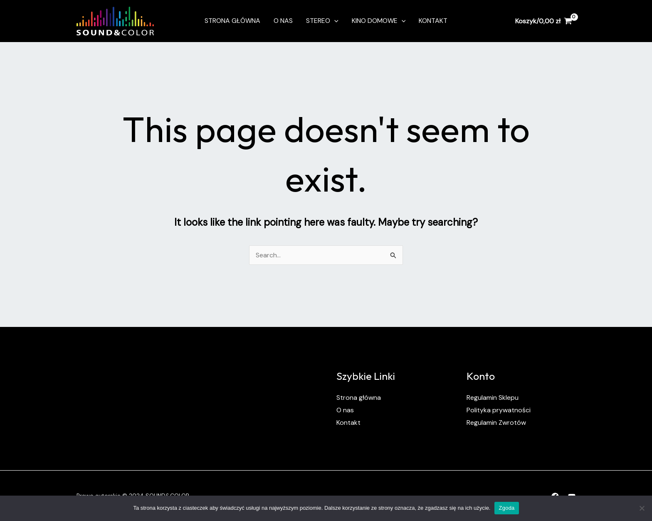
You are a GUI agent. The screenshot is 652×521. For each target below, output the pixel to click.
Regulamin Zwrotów (496, 422)
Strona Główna (232, 20)
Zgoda (506, 508)
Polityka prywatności (499, 410)
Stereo (322, 20)
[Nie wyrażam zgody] (641, 508)
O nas (283, 20)
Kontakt (433, 20)
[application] (334, 20)
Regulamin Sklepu (493, 397)
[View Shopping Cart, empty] (543, 20)
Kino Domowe (379, 20)
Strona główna (358, 397)
